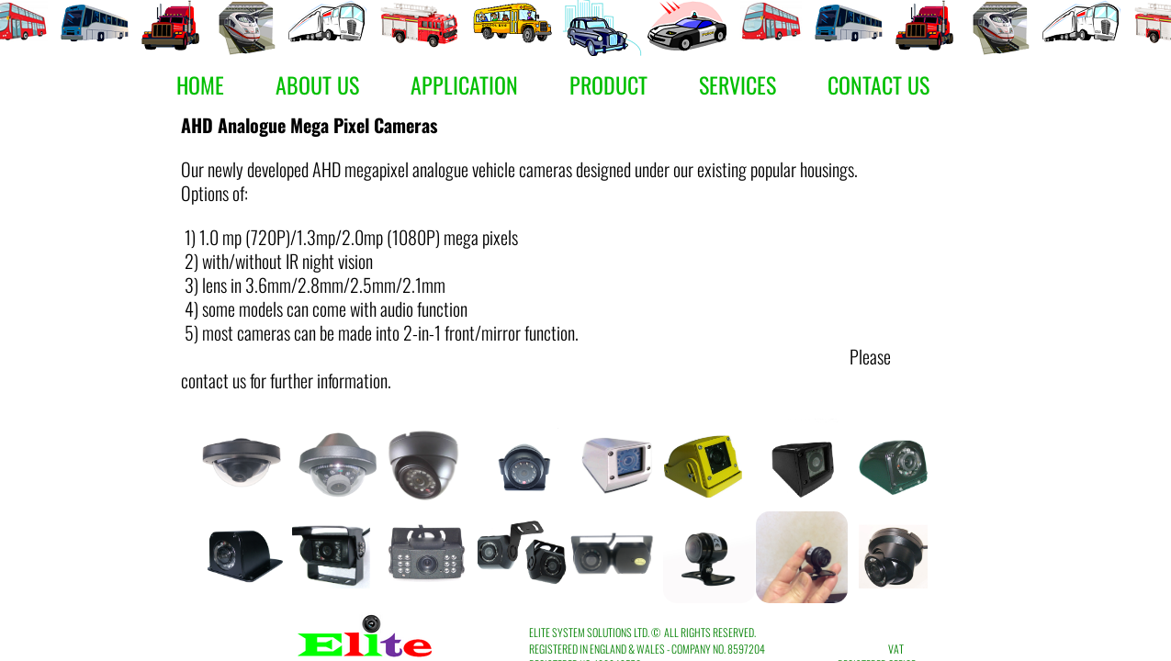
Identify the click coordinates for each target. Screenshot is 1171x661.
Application (464, 84)
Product (608, 84)
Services (737, 84)
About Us (317, 84)
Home (200, 84)
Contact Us (878, 84)
